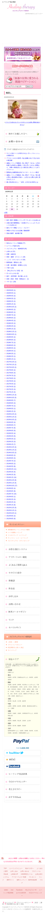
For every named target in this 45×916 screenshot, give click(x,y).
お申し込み (17, 36)
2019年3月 (10, 323)
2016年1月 (10, 411)
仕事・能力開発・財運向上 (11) (16, 265)
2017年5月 (10, 381)
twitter (6, 890)
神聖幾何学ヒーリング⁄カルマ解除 (19, 530)
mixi (12, 890)
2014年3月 (10, 472)
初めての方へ (29, 868)
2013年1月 (10, 505)
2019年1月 (10, 329)
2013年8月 (10, 491)
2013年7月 (11, 494)
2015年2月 (10, 441)
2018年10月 (11, 334)
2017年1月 (10, 392)
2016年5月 (10, 408)
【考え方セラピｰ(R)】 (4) (14, 270)
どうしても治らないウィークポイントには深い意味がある (22, 122)
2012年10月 (11, 513)
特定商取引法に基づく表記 (15, 904)
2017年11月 (11, 364)
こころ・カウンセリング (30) (15, 259)
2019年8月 (10, 312)
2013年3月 (10, 499)
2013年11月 (11, 483)
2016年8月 (10, 403)
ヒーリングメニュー (15, 868)
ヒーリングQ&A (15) (13, 246)
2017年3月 (10, 386)
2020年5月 (10, 293)
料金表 (5, 36)
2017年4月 (10, 384)
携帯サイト (10, 880)
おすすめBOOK (21, 893)
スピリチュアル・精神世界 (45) (16, 248)
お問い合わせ (28, 36)
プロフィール (28, 21)
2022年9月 (10, 290)
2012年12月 (11, 507)
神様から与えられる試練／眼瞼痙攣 (18, 230)
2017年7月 (10, 375)
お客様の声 (17, 21)
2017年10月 (11, 367)
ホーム (22, 124)
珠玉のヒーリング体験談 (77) (15, 243)
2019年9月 (10, 309)
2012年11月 (11, 510)
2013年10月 (11, 485)
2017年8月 (10, 373)
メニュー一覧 (39, 21)
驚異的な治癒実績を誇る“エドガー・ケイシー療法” (22, 172)
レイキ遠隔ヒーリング (15, 532)
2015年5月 (10, 433)
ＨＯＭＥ (5, 21)
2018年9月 (10, 337)
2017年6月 (10, 378)
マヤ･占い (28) (11, 281)
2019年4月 (10, 320)
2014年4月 (11, 469)
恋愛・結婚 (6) (11, 254)
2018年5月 (10, 348)
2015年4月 (10, 436)
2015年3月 (10, 439)
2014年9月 (10, 455)
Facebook (19, 890)
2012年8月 (10, 518)
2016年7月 (10, 406)
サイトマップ (12, 650)
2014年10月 (11, 452)
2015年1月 (10, 444)
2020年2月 (10, 301)
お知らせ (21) (10, 251)
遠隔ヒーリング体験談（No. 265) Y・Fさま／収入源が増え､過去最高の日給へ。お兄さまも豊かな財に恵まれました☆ (23, 177)
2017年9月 (10, 370)
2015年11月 (11, 417)
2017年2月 (10, 389)
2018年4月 (10, 351)
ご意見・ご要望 (13, 642)
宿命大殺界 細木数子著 (14, 233)
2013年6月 (10, 496)
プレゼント (32, 877)
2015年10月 (11, 419)
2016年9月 (10, 400)
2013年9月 (10, 488)
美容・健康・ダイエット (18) (15, 257)
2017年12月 (11, 362)
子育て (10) (10, 268)
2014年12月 (11, 447)
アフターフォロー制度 (19, 877)
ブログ (39, 36)
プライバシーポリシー (15, 645)
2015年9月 (10, 422)
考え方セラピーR (30, 890)
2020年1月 (10, 304)
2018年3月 (10, 353)
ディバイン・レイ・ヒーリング (18, 538)
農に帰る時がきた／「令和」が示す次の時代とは (22, 182)
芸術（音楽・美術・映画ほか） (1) (17, 279)
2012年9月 (10, 516)
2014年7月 (10, 461)
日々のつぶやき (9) (12, 273)
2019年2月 (10, 326)
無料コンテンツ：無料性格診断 (27, 880)
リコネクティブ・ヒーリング (17, 535)
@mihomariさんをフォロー (34, 13)
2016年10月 (11, 397)
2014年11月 (11, 450)
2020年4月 (10, 296)
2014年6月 (10, 463)
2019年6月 (10, 318)
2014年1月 (11, 477)
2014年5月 (10, 466)
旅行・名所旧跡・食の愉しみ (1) (16, 276)
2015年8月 (10, 425)
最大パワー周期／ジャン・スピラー (18, 228)
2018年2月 (10, 356)
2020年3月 (10, 298)
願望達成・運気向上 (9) (14, 262)
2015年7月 (10, 428)
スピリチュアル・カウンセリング (18, 541)
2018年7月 (10, 342)
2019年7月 (10, 315)
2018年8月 (10, 340)
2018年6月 (10, 345)
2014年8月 (10, 458)
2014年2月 (10, 474)
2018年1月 (10, 359)
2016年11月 (11, 395)
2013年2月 (10, 502)
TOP (5, 868)
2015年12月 (11, 414)
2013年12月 (11, 480)
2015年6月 (10, 430)
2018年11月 (11, 331)
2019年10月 (11, 307)
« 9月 (6, 212)
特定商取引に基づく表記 (16, 647)
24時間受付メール (26, 874)
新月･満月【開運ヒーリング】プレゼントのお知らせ (23, 220)
